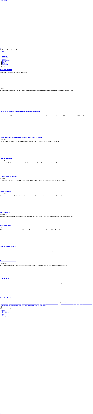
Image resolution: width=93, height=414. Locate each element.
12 (31, 304)
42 (32, 305)
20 (56, 304)
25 (71, 304)
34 (7, 305)
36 (13, 305)
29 (84, 304)
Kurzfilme (4, 53)
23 (65, 304)
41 (29, 305)
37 (16, 305)
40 (26, 305)
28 (81, 304)
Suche (1, 66)
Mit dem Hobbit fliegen (5, 278)
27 (78, 304)
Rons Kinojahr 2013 (5, 212)
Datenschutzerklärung (6, 312)
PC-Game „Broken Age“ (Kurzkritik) (9, 176)
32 (1, 305)
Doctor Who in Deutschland (6, 297)
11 (28, 304)
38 (20, 305)
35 (10, 305)
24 (68, 304)
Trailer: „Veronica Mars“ (6, 191)
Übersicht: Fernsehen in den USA (8, 261)
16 (44, 304)
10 (25, 304)
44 (38, 305)
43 (35, 305)
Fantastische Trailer (6, 52)
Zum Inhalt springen (4, 0)
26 (74, 304)
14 (37, 304)
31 (90, 304)
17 (47, 304)
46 (44, 305)
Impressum (4, 311)
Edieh (1, 48)
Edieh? (3, 310)
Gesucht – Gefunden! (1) (6, 158)
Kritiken (4, 51)
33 (4, 305)
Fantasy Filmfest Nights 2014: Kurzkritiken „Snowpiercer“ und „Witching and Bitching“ (21, 137)
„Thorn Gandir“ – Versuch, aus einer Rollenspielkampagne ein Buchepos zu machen (20, 111)
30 (87, 304)
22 (62, 304)
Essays (3, 55)
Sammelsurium (5, 57)
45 (41, 305)
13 (34, 304)
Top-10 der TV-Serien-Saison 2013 (8, 246)
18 (50, 304)
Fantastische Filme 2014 (5, 225)
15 (41, 304)
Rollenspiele (4, 56)
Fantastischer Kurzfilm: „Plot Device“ (9, 86)
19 (53, 304)
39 (23, 305)
